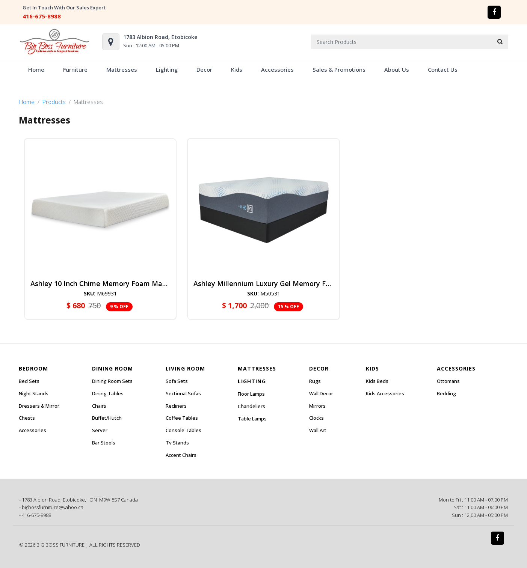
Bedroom (33, 368)
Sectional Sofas (183, 393)
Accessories (277, 69)
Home (36, 69)
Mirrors (317, 405)
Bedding (446, 393)
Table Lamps (252, 418)
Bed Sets (29, 381)
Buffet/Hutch (107, 417)
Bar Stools (103, 442)
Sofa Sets (177, 381)
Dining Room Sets (112, 381)
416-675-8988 (42, 16)
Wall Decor (321, 393)
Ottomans (448, 381)
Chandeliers (251, 406)
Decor (204, 69)
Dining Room (112, 368)
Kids (236, 69)
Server (99, 430)
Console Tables (183, 430)
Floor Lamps (251, 393)
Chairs (99, 405)
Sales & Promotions (339, 69)
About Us (396, 69)
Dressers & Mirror (39, 405)
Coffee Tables (182, 417)
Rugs (315, 381)
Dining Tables (108, 393)
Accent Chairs (181, 455)
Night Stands (33, 393)
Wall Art (317, 430)
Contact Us (443, 69)
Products (54, 101)
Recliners (176, 405)
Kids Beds (377, 381)
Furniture (75, 69)
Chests (27, 417)
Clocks (316, 417)
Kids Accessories (385, 393)
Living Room (185, 368)
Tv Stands (177, 442)
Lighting (167, 69)
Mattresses (121, 69)
